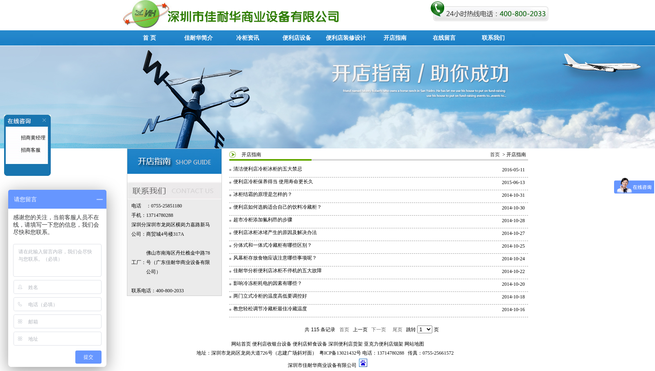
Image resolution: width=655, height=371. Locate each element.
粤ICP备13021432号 (340, 353)
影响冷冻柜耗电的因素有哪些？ (267, 283)
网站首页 (241, 344)
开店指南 (395, 38)
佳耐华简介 (198, 38)
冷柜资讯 (247, 38)
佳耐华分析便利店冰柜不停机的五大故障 (277, 270)
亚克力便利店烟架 (383, 344)
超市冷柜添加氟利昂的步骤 (262, 220)
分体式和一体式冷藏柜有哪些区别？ (272, 245)
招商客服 (30, 150)
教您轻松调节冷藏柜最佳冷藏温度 (270, 309)
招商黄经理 (32, 138)
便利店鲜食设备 (310, 344)
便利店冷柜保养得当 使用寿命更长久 (273, 181)
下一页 (378, 329)
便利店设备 (296, 38)
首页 (495, 154)
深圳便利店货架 (345, 344)
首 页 (149, 38)
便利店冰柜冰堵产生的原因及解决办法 (275, 232)
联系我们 (493, 38)
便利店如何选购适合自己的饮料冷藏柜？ (277, 207)
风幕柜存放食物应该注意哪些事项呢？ (275, 258)
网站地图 (414, 344)
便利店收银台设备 (271, 344)
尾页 (397, 329)
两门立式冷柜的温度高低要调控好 (270, 296)
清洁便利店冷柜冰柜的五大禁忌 (267, 169)
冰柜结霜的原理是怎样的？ (262, 194)
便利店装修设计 (346, 38)
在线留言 (444, 38)
